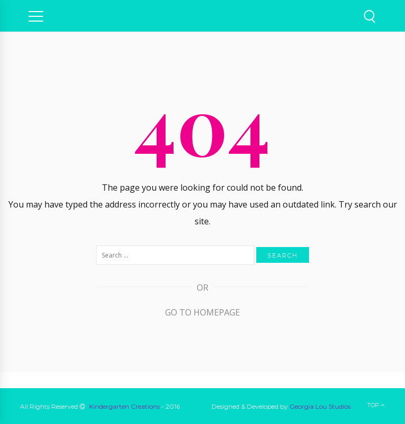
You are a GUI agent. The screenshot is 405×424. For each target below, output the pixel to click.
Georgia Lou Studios (320, 406)
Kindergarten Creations (124, 406)
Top (376, 405)
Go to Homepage (202, 312)
